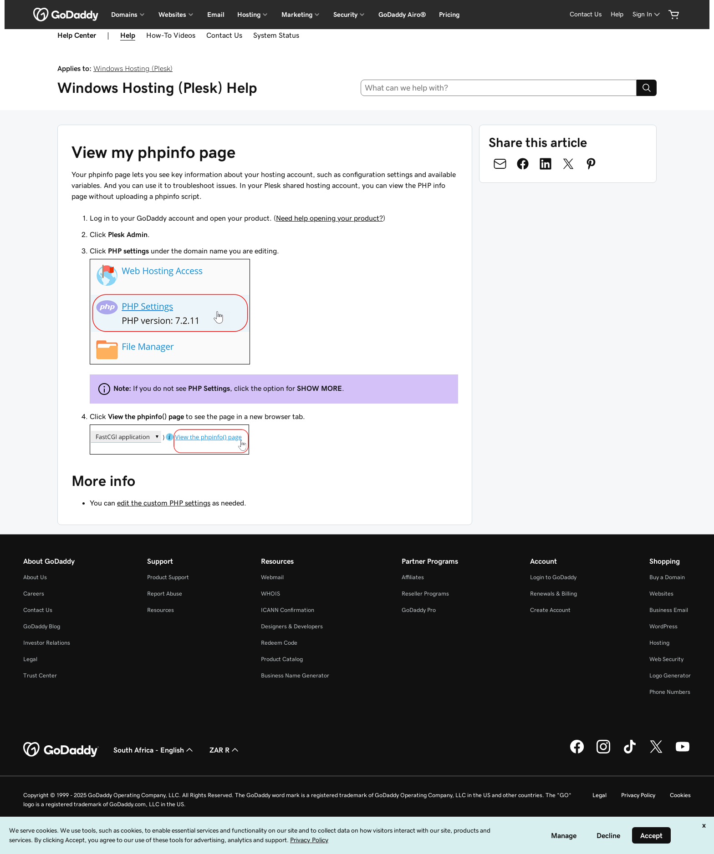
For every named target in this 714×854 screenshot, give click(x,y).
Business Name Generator (295, 675)
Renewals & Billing (553, 593)
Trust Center (40, 675)
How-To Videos (170, 35)
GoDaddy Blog (41, 626)
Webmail (272, 577)
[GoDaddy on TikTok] (630, 752)
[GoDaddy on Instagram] (603, 752)
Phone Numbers (669, 692)
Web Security (666, 659)
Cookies (680, 795)
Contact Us (224, 35)
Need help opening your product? (329, 218)
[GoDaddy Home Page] (61, 750)
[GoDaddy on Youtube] (682, 752)
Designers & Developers (292, 626)
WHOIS (270, 593)
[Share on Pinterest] (591, 163)
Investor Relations (46, 643)
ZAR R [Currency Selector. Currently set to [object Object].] (224, 749)
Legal (30, 659)
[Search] (647, 88)
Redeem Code (279, 643)
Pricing (449, 14)
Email (215, 14)
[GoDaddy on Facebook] (577, 752)
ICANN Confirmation (287, 610)
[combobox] (499, 88)
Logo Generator (670, 675)
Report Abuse (164, 593)
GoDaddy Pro (419, 610)
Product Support (168, 577)
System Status (276, 35)
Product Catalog (282, 659)
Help (127, 35)
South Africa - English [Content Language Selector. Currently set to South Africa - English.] (154, 749)
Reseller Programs (425, 593)
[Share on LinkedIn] (545, 163)
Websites (661, 593)
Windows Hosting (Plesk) (133, 68)
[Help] (617, 14)
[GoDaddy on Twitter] (656, 752)
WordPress (663, 626)
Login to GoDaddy (553, 577)
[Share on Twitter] (568, 163)
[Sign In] (647, 14)
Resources (160, 610)
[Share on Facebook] (522, 163)
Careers (33, 593)
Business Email (668, 610)
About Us (35, 577)
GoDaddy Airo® (402, 14)
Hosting (659, 643)
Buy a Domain (667, 577)
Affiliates (413, 577)
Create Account (550, 610)
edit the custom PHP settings (163, 502)
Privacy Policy (638, 795)
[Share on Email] (500, 163)
